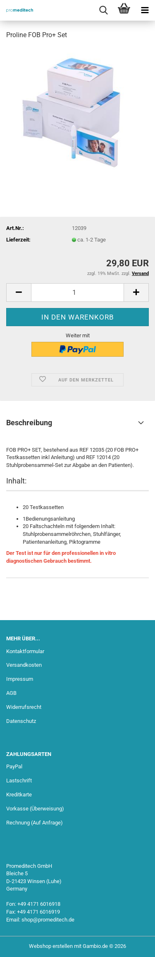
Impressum (19, 679)
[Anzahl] (77, 292)
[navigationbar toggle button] (144, 10)
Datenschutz (21, 721)
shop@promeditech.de (47, 920)
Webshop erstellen (51, 946)
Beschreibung (29, 422)
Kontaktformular (25, 651)
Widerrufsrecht (23, 707)
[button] (18, 292)
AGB (11, 693)
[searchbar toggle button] (103, 10)
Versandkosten (24, 665)
